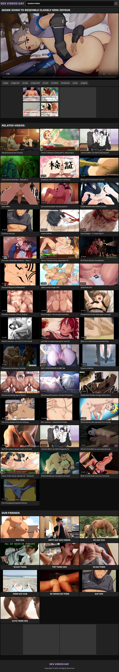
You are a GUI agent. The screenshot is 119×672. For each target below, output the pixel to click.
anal (26, 83)
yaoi (46, 83)
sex (76, 83)
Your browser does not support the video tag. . (59, 46)
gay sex (16, 83)
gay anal (36, 83)
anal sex (66, 83)
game (85, 83)
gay (6, 83)
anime (55, 83)
